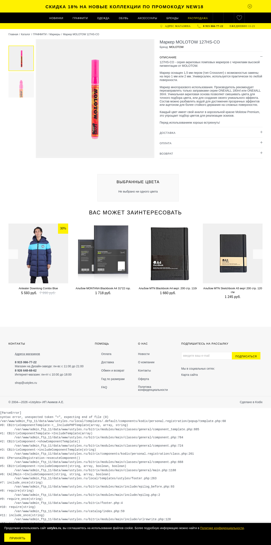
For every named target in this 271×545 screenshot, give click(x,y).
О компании (146, 362)
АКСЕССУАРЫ (147, 18)
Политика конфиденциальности (153, 388)
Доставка (107, 362)
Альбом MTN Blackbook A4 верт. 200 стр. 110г (168, 288)
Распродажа (198, 18)
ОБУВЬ (123, 18)
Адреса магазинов (27, 354)
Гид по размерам (112, 378)
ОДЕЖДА (103, 18)
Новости (143, 353)
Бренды (172, 18)
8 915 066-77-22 (213, 26)
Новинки (56, 18)
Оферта (143, 378)
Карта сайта (189, 374)
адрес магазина (178, 26)
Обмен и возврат (112, 370)
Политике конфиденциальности (222, 528)
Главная (13, 34)
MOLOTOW (176, 47)
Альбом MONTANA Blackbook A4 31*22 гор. (103, 288)
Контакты (144, 370)
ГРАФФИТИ (80, 18)
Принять (17, 538)
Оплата (106, 353)
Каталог (25, 34)
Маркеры (54, 34)
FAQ (104, 387)
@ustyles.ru (29, 382)
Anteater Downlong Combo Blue (38, 288)
